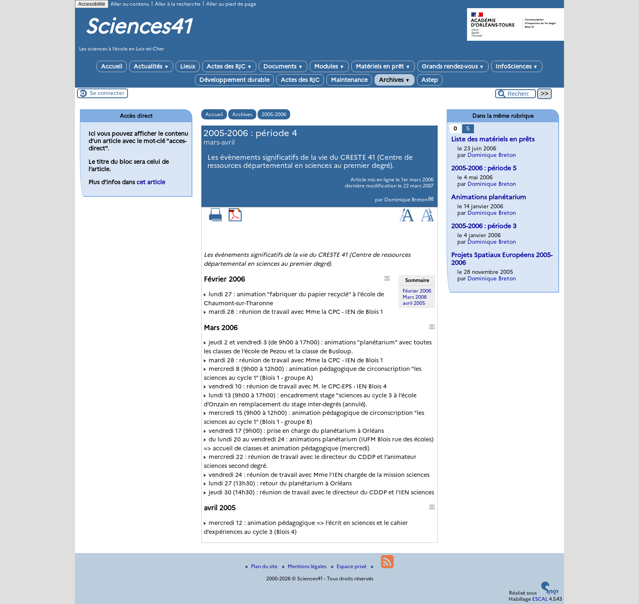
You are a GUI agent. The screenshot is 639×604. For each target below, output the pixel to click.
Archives (394, 80)
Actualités (151, 66)
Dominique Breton (405, 199)
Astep (429, 80)
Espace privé (349, 566)
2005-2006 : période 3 (483, 226)
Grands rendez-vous (453, 66)
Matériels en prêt (383, 66)
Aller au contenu (129, 4)
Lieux (187, 66)
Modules (329, 66)
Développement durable (234, 80)
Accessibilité (91, 4)
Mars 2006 (415, 297)
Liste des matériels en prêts (493, 139)
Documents (283, 66)
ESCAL (540, 599)
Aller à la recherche (178, 4)
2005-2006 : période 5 (483, 168)
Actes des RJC (229, 66)
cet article (151, 182)
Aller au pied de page (231, 4)
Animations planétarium (488, 197)
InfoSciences (517, 66)
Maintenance (349, 80)
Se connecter (107, 93)
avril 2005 (414, 303)
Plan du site (262, 566)
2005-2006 (274, 114)
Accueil (111, 66)
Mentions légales (305, 566)
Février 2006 (417, 291)
